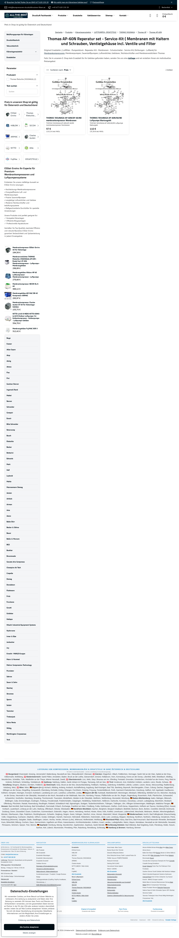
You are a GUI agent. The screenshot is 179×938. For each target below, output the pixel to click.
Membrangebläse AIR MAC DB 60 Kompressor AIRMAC (25, 294)
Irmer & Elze (155, 877)
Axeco (148, 850)
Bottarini (171, 855)
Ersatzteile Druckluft (42, 861)
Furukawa (146, 869)
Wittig (164, 895)
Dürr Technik (119, 850)
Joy (167, 877)
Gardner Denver (147, 871)
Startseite (39, 847)
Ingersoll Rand (147, 877)
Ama (164, 847)
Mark (171, 882)
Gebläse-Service (41, 863)
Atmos (145, 850)
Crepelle (145, 863)
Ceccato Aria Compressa (150, 861)
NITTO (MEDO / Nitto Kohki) (80, 866)
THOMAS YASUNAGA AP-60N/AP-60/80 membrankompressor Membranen (64, 119)
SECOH (74, 855)
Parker (145, 887)
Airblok (149, 847)
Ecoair (145, 866)
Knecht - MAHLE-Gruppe (150, 879)
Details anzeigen (29, 933)
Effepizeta (116, 852)
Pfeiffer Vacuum (112, 858)
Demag (150, 863)
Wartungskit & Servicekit (114, 874)
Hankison (167, 871)
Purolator (149, 887)
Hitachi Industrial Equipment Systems (154, 874)
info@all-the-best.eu (11, 854)
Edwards (109, 852)
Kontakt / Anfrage (171, 920)
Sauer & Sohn (151, 890)
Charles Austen (76, 863)
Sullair (150, 893)
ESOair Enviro (76, 850)
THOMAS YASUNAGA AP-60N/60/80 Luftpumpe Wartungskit (106, 119)
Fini (160, 866)
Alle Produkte (40, 850)
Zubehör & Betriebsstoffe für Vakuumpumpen (120, 895)
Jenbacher (162, 877)
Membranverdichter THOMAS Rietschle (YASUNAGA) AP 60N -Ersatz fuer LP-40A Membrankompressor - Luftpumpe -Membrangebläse (26, 261)
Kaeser (170, 877)
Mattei (144, 885)
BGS (149, 855)
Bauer (151, 852)
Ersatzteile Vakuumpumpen (44, 858)
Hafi (163, 871)
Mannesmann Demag (163, 882)
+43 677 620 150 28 (9, 857)
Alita (73, 869)
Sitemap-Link (5, 879)
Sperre (164, 890)
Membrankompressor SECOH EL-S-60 (26, 285)
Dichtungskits (111, 890)
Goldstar (159, 871)
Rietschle (160, 887)
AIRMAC (74, 861)
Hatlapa (173, 871)
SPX (168, 890)
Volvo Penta (158, 895)
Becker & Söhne (165, 852)
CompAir (171, 861)
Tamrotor (145, 895)
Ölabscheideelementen (114, 885)
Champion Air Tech (163, 861)
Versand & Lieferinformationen (45, 869)
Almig (157, 847)
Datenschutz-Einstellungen (86, 930)
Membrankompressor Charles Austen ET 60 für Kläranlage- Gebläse (24, 304)
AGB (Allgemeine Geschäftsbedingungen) (48, 885)
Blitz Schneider (155, 855)
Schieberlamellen (112, 877)
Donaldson (156, 863)
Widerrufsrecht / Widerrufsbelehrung (47, 871)
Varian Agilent (119, 866)
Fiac (157, 866)
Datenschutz (134, 920)
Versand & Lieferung (158, 920)
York (152, 898)
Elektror (121, 852)
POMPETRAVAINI (122, 858)
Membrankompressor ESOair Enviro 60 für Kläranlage (26, 248)
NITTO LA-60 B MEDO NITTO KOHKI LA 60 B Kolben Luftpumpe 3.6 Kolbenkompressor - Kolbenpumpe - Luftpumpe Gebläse (26, 317)
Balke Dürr (146, 852)
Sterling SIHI (111, 863)
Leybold (127, 855)
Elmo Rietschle (111, 855)
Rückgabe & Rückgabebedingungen (47, 866)
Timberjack (151, 895)
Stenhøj (172, 890)
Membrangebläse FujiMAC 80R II (25, 328)
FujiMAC (74, 871)
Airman (154, 847)
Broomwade (146, 858)
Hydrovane (168, 874)
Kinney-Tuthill (120, 855)
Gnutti (154, 871)
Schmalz (115, 861)
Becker (109, 850)
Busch (113, 850)
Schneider (159, 890)
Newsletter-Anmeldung (7, 882)
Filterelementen (111, 879)
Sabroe (145, 890)
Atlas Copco (118, 847)
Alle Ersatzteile (40, 852)
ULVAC (117, 863)
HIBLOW (74, 852)
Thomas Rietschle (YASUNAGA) (81, 858)
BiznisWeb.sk (97, 934)
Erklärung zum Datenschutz (108, 930)
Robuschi (110, 861)
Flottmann (164, 866)
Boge (166, 855)
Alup (161, 847)
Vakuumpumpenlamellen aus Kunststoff (119, 882)
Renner (155, 887)
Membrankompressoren (54, 53)
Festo (154, 866)
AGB (149, 920)
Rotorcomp (166, 887)
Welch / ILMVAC (112, 869)
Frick (169, 866)
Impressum (142, 920)
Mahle (144, 882)
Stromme (145, 893)
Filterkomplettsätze (112, 893)
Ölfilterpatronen (111, 887)
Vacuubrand (110, 866)
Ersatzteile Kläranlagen (43, 855)
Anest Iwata (110, 847)
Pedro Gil (133, 855)
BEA (154, 852)
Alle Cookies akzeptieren (29, 927)
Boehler (162, 855)
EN (15, 885)
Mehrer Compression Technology (156, 885)
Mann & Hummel (152, 882)
